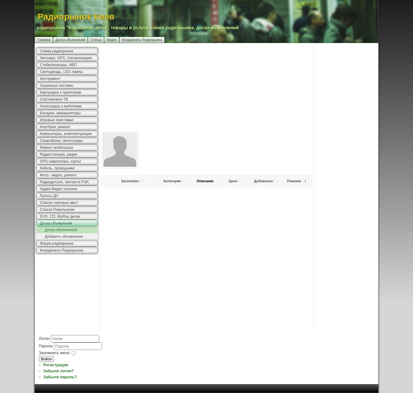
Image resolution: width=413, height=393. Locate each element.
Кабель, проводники (57, 168)
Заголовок (132, 181)
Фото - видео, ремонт (58, 175)
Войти (46, 359)
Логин (44, 338)
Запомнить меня (54, 353)
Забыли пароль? (60, 377)
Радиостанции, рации (58, 154)
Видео (112, 40)
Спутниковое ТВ (54, 99)
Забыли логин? (58, 371)
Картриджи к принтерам (60, 92)
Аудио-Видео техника (58, 189)
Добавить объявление (64, 236)
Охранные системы (56, 85)
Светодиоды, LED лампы (61, 71)
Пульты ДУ (49, 195)
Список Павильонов (57, 209)
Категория (174, 181)
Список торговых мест (59, 202)
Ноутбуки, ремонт (55, 127)
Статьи (96, 40)
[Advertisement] (239, 86)
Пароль (46, 346)
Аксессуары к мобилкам (60, 106)
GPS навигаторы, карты (60, 161)
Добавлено (266, 181)
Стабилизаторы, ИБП (58, 65)
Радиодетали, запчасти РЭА (64, 182)
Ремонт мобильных (56, 147)
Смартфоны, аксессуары (61, 140)
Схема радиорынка (56, 51)
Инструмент (50, 78)
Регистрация (56, 365)
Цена (235, 181)
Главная (43, 40)
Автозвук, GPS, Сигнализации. (66, 58)
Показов (296, 181)
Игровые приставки (56, 120)
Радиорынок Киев (76, 16)
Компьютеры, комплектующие (66, 133)
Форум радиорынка (56, 243)
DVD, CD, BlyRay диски (60, 216)
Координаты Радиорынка (142, 40)
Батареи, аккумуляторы (60, 113)
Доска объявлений (70, 40)
